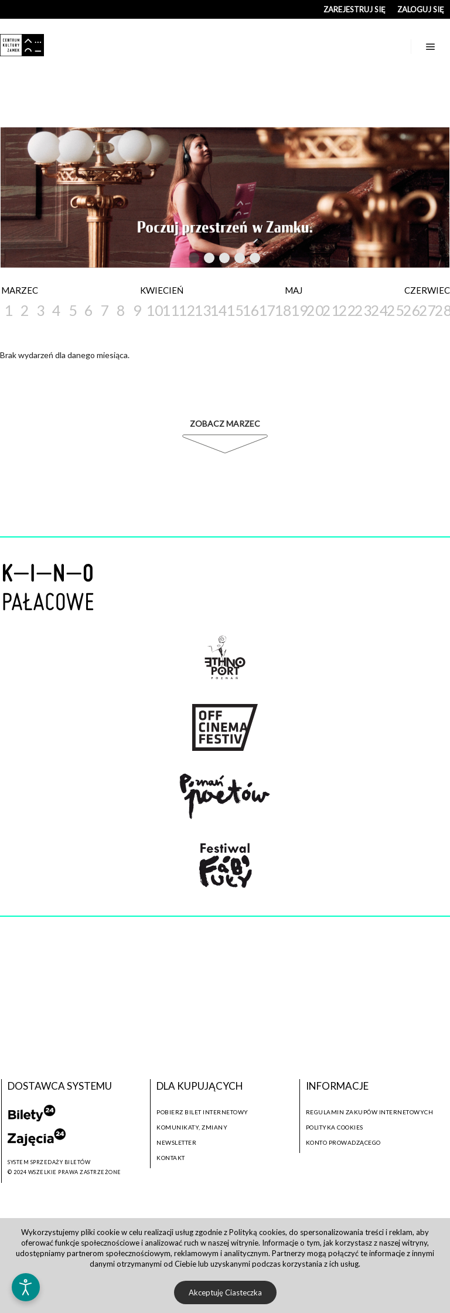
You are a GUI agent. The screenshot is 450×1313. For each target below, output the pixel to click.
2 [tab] (210, 260)
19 (298, 310)
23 (361, 310)
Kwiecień (161, 290)
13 (201, 310)
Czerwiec (427, 290)
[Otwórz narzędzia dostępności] (26, 1287)
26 (410, 310)
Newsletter (176, 1142)
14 (217, 310)
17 (265, 310)
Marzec (19, 290)
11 (169, 310)
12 (185, 310)
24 (378, 310)
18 (281, 310)
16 (249, 310)
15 (233, 310)
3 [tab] (225, 260)
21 (329, 310)
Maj (293, 290)
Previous (169, 258)
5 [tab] (255, 260)
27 (426, 310)
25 (394, 310)
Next (277, 258)
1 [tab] (194, 260)
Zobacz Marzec (225, 423)
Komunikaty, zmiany (191, 1127)
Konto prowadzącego (343, 1142)
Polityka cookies (334, 1127)
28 (442, 310)
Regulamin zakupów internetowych (370, 1111)
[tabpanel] (225, 197)
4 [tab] (240, 260)
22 (346, 310)
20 (313, 310)
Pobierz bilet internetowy (202, 1111)
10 (153, 310)
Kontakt (170, 1157)
